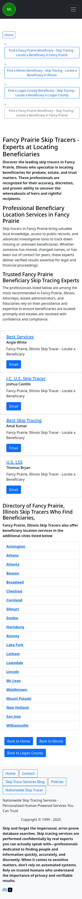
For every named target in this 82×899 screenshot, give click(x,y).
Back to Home (18, 741)
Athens (12, 555)
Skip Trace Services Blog (25, 781)
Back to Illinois (51, 741)
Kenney (12, 636)
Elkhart (12, 609)
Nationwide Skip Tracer (24, 790)
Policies (57, 781)
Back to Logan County (25, 753)
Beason (12, 573)
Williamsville (17, 725)
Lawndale (14, 662)
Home (9, 35)
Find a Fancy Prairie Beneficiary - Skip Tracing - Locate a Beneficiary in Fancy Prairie (42, 52)
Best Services (20, 337)
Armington (15, 546)
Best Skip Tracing (24, 420)
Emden (12, 618)
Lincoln (12, 671)
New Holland (17, 707)
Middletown (16, 689)
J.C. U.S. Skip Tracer (26, 378)
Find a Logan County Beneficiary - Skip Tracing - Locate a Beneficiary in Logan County (42, 92)
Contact (28, 773)
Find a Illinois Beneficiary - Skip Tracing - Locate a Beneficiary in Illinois (42, 72)
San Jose (13, 716)
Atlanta (12, 564)
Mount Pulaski (18, 698)
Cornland (14, 600)
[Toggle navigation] (73, 9)
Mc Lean (13, 680)
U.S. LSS (14, 462)
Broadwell (15, 582)
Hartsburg (15, 627)
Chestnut (14, 591)
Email (13, 364)
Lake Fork (14, 644)
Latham (13, 653)
